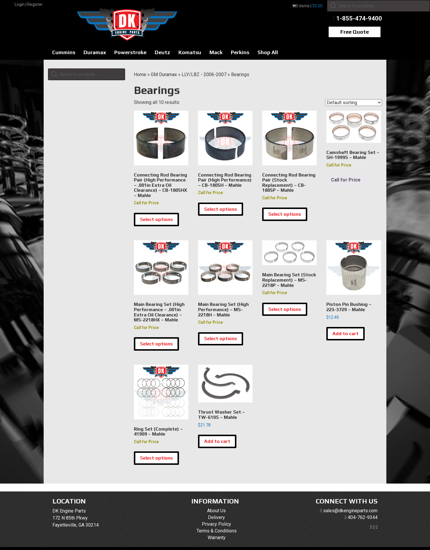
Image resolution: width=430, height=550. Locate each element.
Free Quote (354, 32)
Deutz (162, 52)
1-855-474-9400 (359, 18)
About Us (216, 510)
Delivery (216, 517)
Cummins (63, 52)
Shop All (267, 52)
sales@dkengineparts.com (350, 510)
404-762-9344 (363, 517)
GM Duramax (164, 74)
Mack (216, 52)
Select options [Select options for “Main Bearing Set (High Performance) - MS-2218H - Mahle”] (220, 338)
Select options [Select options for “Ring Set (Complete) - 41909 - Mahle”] (156, 458)
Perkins (240, 52)
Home (140, 74)
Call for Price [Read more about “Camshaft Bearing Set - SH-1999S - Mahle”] (346, 180)
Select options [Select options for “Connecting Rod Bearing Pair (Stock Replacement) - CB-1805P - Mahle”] (284, 214)
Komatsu (189, 52)
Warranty (217, 537)
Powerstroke (130, 52)
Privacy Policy (216, 524)
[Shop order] (353, 102)
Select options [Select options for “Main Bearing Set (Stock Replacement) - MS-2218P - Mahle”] (284, 309)
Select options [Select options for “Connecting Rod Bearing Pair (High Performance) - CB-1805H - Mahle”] (220, 209)
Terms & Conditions (217, 531)
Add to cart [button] (345, 333)
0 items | (307, 6)
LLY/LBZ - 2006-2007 (204, 74)
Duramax (94, 52)
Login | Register (29, 4)
